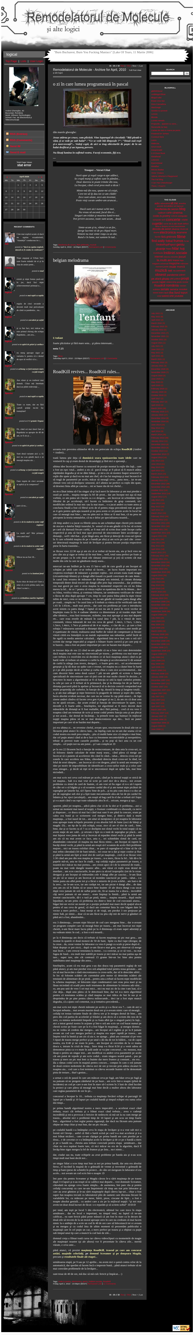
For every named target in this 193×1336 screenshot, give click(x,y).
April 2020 (155, 385)
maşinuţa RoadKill (92, 1250)
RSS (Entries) (18, 134)
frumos (178, 241)
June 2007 (156, 700)
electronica (76, 1281)
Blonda (154, 117)
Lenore (154, 114)
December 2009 (158, 601)
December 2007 (158, 680)
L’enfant (58, 337)
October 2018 (157, 395)
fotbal (169, 241)
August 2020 (157, 375)
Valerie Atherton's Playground (164, 176)
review (185, 282)
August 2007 (157, 693)
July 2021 (155, 346)
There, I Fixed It (158, 186)
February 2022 (157, 326)
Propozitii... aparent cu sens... (164, 124)
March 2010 (156, 592)
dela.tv (158, 226)
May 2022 (155, 316)
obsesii (160, 275)
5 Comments (110, 247)
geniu (85, 1281)
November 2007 (158, 683)
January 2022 (157, 330)
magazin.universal (160, 263)
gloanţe (160, 248)
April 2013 (155, 470)
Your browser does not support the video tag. (97, 163)
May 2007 (155, 703)
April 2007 (155, 706)
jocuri (182, 256)
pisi (172, 278)
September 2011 (158, 533)
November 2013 (158, 447)
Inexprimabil (156, 150)
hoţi (182, 248)
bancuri (180, 206)
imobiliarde (158, 253)
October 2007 (157, 687)
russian (183, 286)
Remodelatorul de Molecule (97, 19)
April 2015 (155, 405)
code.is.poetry (64, 1281)
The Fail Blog (157, 179)
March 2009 (156, 631)
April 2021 (155, 356)
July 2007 (155, 696)
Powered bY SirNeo (160, 133)
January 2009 (157, 637)
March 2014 (156, 434)
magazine (174, 263)
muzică (93, 245)
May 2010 (155, 585)
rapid (162, 281)
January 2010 (157, 598)
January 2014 (157, 441)
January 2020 (157, 392)
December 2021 (158, 333)
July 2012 (155, 500)
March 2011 (156, 552)
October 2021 (157, 339)
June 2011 (156, 542)
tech (166, 292)
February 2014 (157, 438)
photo (165, 278)
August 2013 (157, 457)
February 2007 (157, 713)
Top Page (11, 61)
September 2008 (158, 650)
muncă (181, 266)
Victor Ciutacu (157, 173)
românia (172, 285)
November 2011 (158, 526)
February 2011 (157, 556)
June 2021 (156, 349)
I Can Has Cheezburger (161, 183)
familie (157, 237)
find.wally (158, 241)
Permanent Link (96, 247)
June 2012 (156, 503)
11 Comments (109, 1284)
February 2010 (157, 595)
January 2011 (157, 559)
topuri (184, 292)
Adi (6, 244)
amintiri (160, 206)
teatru (161, 292)
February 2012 (157, 516)
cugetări (157, 223)
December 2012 (158, 483)
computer (182, 216)
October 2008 (157, 647)
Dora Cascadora (158, 104)
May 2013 (155, 467)
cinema (178, 212)
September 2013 (158, 454)
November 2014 (158, 421)
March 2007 (156, 709)
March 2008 (156, 670)
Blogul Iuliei (156, 97)
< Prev (128, 66)
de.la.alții (173, 223)
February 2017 (157, 402)
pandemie (172, 274)
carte (169, 212)
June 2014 (156, 424)
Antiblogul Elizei (158, 94)
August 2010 (157, 575)
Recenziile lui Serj (159, 127)
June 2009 (156, 621)
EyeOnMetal (156, 163)
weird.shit (168, 295)
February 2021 (157, 362)
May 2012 (155, 506)
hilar (175, 248)
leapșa (176, 260)
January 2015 (157, 415)
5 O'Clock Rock (158, 153)
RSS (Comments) (21, 140)
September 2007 (158, 690)
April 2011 (155, 549)
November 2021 (158, 336)
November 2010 (158, 565)
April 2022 (155, 320)
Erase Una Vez (158, 101)
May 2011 (155, 546)
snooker (183, 289)
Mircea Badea (157, 169)
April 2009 (155, 628)
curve (166, 223)
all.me (174, 203)
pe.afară (156, 278)
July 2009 (155, 618)
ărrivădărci (168, 206)
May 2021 (155, 352)
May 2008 (155, 664)
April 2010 (155, 588)
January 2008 (157, 677)
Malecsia (155, 143)
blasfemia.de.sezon (67, 245)
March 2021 (156, 359)
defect (185, 223)
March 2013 (156, 474)
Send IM (15, 146)
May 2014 (155, 428)
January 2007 (157, 716)
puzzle (155, 282)
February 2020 (157, 388)
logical (8, 292)
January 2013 (157, 480)
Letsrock (155, 160)
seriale (164, 289)
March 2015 (156, 408)
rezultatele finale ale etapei (79, 1256)
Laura (153, 140)
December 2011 (158, 523)
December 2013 (158, 444)
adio (157, 203)
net (170, 270)
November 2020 (158, 372)
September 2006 (158, 723)
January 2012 (157, 519)
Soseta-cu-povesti (159, 111)
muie (172, 266)
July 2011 (155, 539)
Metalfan (155, 166)
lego (182, 260)
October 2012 (157, 490)
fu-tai (186, 241)
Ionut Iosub (156, 147)
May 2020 (155, 382)
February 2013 (157, 477)
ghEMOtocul (156, 91)
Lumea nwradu (158, 120)
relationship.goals (174, 282)
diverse (175, 229)
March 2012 (156, 513)
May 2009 (155, 624)
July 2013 (155, 461)
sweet (155, 292)
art (175, 206)
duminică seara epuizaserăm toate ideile (107, 457)
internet (159, 256)
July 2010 (155, 578)
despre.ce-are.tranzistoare (173, 226)
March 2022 (156, 323)
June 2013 (156, 464)
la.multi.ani (164, 260)
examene (182, 232)
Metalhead (156, 156)
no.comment (179, 270)
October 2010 (157, 569)
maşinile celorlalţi (72, 1253)
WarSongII (156, 107)
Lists (23, 61)
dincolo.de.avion (161, 228)
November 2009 (158, 605)
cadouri (162, 212)
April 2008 (155, 667)
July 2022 (155, 313)
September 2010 (158, 572)
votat (159, 296)
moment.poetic (162, 266)
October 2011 (157, 529)
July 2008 (155, 657)
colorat (174, 216)
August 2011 (157, 536)
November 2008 (158, 644)
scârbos (156, 289)
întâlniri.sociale (95, 1281)
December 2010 (158, 562)
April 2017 (155, 398)
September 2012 (158, 493)
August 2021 (157, 343)
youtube (178, 296)
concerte (173, 219)
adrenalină (165, 203)
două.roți (184, 229)
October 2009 (157, 608)
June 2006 (156, 729)
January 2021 (157, 366)
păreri (182, 274)
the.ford (174, 292)
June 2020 (156, 379)
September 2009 (158, 611)
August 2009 (157, 614)
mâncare (184, 263)
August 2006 (157, 726)
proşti (185, 278)
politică (177, 279)
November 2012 (158, 487)
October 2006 (157, 719)
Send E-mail (18, 152)
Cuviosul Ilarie (157, 137)
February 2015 (157, 411)
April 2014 (155, 431)
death (180, 223)
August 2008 (157, 654)
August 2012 (157, 497)
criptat (185, 219)
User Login (36, 61)
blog (182, 209)
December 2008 (158, 641)
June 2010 (156, 582)
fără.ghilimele (83, 245)
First (122, 66)
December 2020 (158, 369)
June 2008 (156, 660)
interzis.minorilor (171, 257)
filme (60, 356)
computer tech (159, 220)
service (174, 289)
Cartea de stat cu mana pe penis (165, 130)
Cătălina (9, 268)
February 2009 (157, 634)
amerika (182, 203)
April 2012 (155, 510)
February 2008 (157, 673)
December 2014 (158, 418)
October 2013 (157, 451)
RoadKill (127, 449)
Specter (9, 393)
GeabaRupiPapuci (166, 244)
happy (169, 248)
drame (156, 232)
